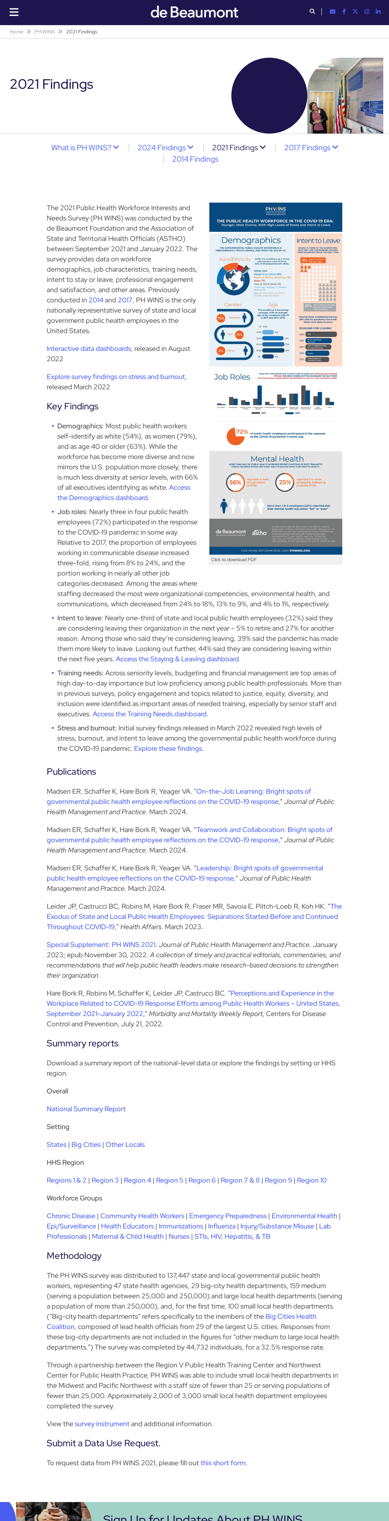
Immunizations (181, 1226)
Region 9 (278, 1180)
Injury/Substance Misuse (277, 1226)
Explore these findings (168, 748)
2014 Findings (195, 159)
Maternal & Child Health (128, 1236)
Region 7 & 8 (240, 1180)
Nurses (179, 1236)
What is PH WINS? (81, 148)
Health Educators (127, 1226)
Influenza (222, 1226)
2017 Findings (307, 148)
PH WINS (45, 31)
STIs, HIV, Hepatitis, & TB (232, 1236)
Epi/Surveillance (71, 1226)
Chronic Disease (71, 1215)
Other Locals (125, 1144)
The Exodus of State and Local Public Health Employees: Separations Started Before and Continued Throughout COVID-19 (194, 916)
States (56, 1144)
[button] (312, 12)
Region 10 (312, 1180)
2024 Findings (162, 148)
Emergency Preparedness (228, 1215)
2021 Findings (235, 148)
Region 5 (169, 1180)
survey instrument (102, 1423)
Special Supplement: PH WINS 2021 (101, 944)
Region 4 (137, 1180)
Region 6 (202, 1180)
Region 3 (105, 1180)
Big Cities (86, 1144)
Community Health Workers (142, 1215)
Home (16, 31)
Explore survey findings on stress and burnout (116, 376)
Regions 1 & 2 (67, 1180)
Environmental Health (304, 1215)
